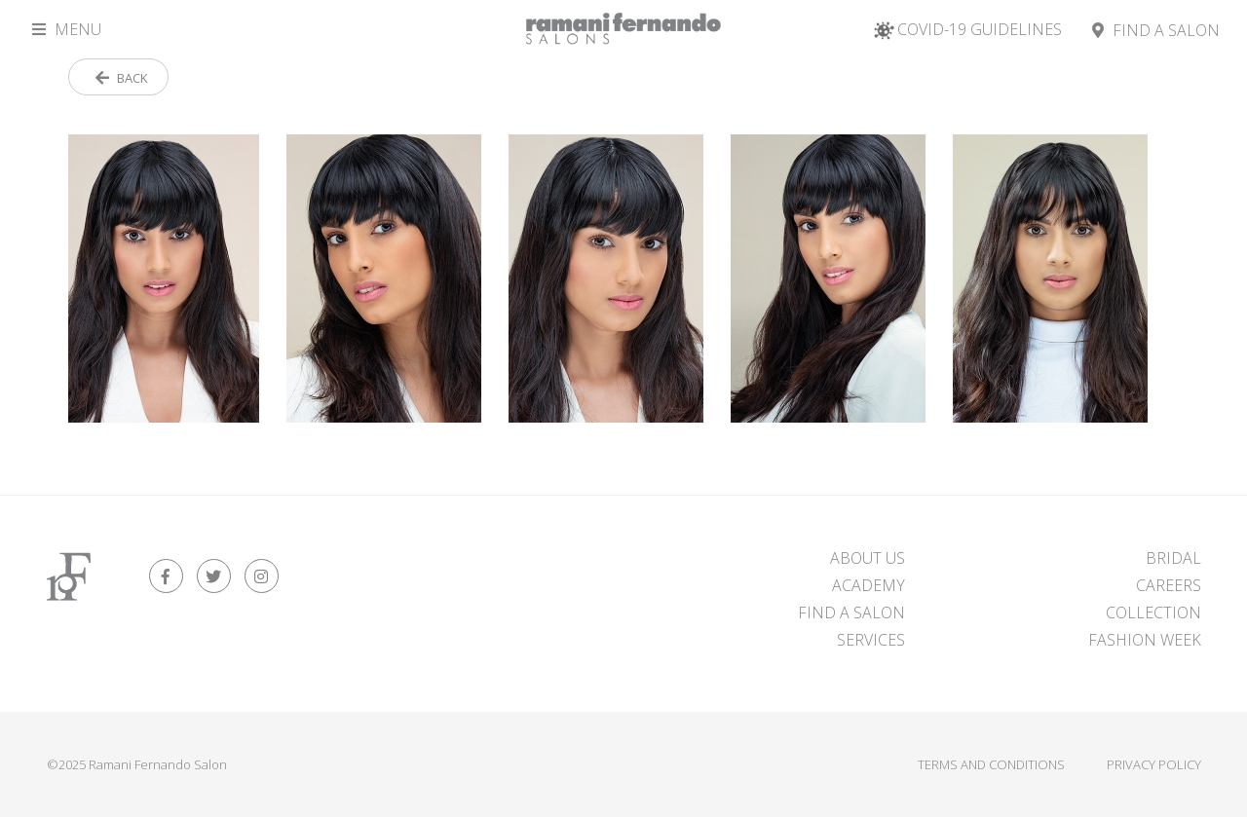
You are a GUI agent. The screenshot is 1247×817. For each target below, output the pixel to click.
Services (871, 639)
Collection (1153, 612)
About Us (867, 558)
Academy (868, 585)
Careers (1168, 585)
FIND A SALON (851, 612)
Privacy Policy (1154, 764)
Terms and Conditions (991, 764)
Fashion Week (1144, 639)
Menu (66, 29)
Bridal (1173, 558)
